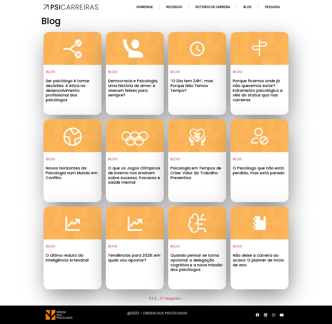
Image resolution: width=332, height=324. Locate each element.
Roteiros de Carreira (213, 7)
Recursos (174, 7)
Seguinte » (173, 298)
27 (162, 298)
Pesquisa (272, 7)
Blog (247, 7)
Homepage (144, 7)
